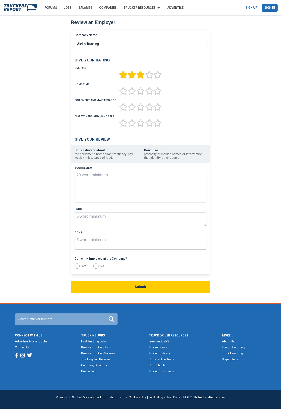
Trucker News (158, 347)
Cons (78, 232)
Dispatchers (230, 359)
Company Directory (94, 365)
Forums (50, 7)
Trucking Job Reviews (95, 359)
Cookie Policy (138, 397)
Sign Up (251, 7)
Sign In (269, 7)
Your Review (83, 167)
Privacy (61, 397)
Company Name (86, 35)
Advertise (175, 7)
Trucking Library (159, 353)
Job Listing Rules (160, 397)
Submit (140, 287)
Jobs (68, 7)
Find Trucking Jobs (93, 341)
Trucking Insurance (161, 371)
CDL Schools (157, 365)
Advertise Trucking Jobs (31, 341)
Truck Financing (232, 353)
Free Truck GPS (159, 341)
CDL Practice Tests (161, 359)
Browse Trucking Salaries (98, 353)
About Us (228, 341)
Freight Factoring (233, 347)
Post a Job (88, 371)
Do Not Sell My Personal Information (92, 397)
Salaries (85, 7)
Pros (78, 209)
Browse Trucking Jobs (96, 347)
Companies (108, 7)
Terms (122, 397)
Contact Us (22, 347)
